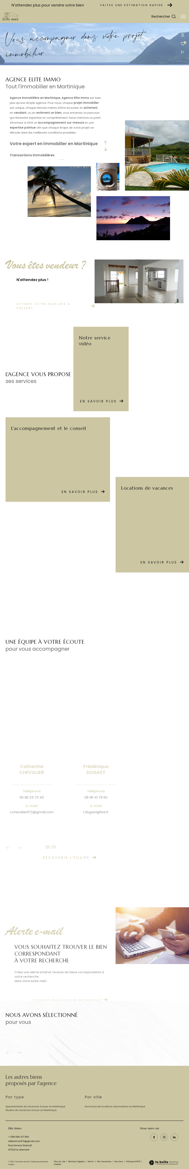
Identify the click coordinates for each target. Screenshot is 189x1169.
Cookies (57, 1164)
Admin (91, 1161)
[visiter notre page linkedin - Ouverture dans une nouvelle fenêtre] (174, 1137)
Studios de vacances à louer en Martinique (31, 1110)
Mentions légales (76, 1161)
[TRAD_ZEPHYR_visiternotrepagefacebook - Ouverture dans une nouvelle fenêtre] (154, 1137)
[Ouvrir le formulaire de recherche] (163, 16)
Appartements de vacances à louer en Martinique (35, 1106)
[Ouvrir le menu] (183, 16)
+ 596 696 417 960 (18, 1137)
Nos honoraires (104, 1161)
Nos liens (119, 1161)
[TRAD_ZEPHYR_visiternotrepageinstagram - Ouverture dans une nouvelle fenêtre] (164, 1137)
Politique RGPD (133, 1161)
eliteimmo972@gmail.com (24, 1141)
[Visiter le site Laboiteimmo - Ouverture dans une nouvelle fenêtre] (163, 1163)
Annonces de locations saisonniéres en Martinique (115, 1106)
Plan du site (60, 1161)
